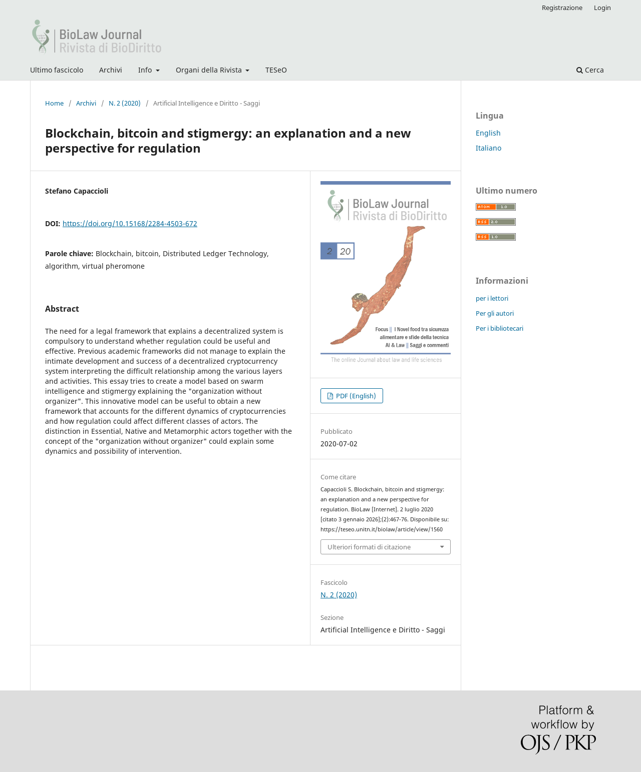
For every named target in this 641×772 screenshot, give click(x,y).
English (488, 133)
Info (146, 70)
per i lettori (492, 298)
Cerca (590, 70)
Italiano (488, 148)
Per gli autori (495, 313)
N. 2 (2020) (125, 103)
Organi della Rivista (210, 70)
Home (54, 103)
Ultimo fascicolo (56, 70)
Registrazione (562, 7)
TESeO (276, 70)
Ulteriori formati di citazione (369, 546)
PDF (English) (355, 395)
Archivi (110, 70)
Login (602, 7)
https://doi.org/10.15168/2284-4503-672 (130, 223)
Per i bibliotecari (499, 328)
